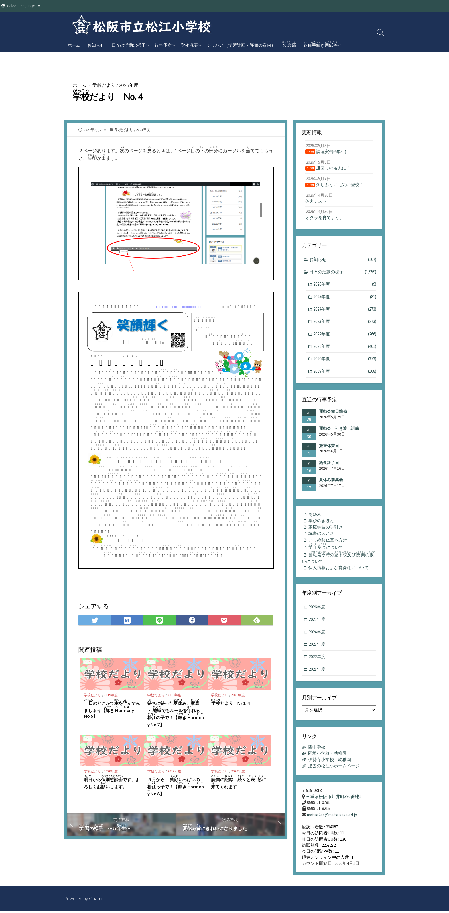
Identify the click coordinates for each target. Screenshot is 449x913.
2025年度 (344, 297)
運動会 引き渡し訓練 (339, 429)
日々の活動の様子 (128, 45)
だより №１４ (231, 702)
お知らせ (96, 45)
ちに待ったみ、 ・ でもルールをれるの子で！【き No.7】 (175, 713)
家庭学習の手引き (325, 528)
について (327, 548)
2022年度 (344, 335)
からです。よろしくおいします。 (112, 782)
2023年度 (128, 85)
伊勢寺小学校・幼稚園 (329, 762)
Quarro (96, 900)
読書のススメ (321, 535)
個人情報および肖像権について (338, 570)
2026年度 (344, 285)
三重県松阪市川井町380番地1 (333, 799)
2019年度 (113, 694)
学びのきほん (321, 522)
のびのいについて (339, 560)
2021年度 (240, 694)
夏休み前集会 (331, 481)
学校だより (103, 85)
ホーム (74, 45)
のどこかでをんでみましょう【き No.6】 (112, 709)
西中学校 (316, 750)
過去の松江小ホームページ (334, 768)
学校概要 (189, 45)
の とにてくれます (238, 782)
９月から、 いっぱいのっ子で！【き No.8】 (175, 786)
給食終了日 (329, 464)
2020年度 (113, 771)
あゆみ (314, 515)
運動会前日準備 (333, 412)
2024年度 (344, 310)
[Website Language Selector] (23, 5)
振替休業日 (329, 447)
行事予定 (163, 45)
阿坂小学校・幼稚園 (327, 756)
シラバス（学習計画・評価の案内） (241, 45)
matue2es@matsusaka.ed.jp (332, 817)
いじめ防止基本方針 (327, 541)
